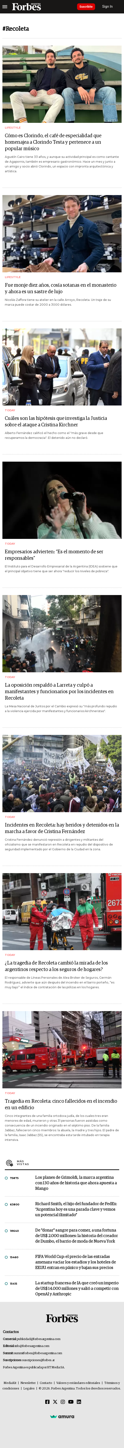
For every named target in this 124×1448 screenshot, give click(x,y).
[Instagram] (63, 1402)
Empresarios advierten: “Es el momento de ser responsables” (54, 555)
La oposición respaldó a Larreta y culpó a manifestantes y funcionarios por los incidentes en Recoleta (59, 692)
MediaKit (10, 1383)
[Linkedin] (79, 1402)
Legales (29, 1388)
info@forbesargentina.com (32, 1346)
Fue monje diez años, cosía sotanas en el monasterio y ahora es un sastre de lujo (60, 288)
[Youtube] (71, 1402)
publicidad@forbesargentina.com (38, 1339)
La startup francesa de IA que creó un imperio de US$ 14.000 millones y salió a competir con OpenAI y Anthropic (76, 1288)
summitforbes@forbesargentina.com (38, 1353)
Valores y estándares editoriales (78, 1383)
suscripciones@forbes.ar (38, 1360)
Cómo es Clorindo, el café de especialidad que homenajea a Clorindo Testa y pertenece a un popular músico (53, 142)
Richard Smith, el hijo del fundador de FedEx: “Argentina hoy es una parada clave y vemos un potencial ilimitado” (76, 1209)
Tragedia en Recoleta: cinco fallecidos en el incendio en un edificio (61, 1104)
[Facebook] (47, 1402)
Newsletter (28, 1383)
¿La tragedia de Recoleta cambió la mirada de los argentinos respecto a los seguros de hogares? (56, 966)
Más (68, 1163)
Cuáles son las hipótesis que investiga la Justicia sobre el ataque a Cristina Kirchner (56, 421)
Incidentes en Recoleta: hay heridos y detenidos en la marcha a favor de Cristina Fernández (62, 828)
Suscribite (86, 6)
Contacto (46, 1383)
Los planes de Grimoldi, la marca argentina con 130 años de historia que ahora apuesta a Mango (76, 1183)
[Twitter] (55, 1402)
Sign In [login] (107, 7)
